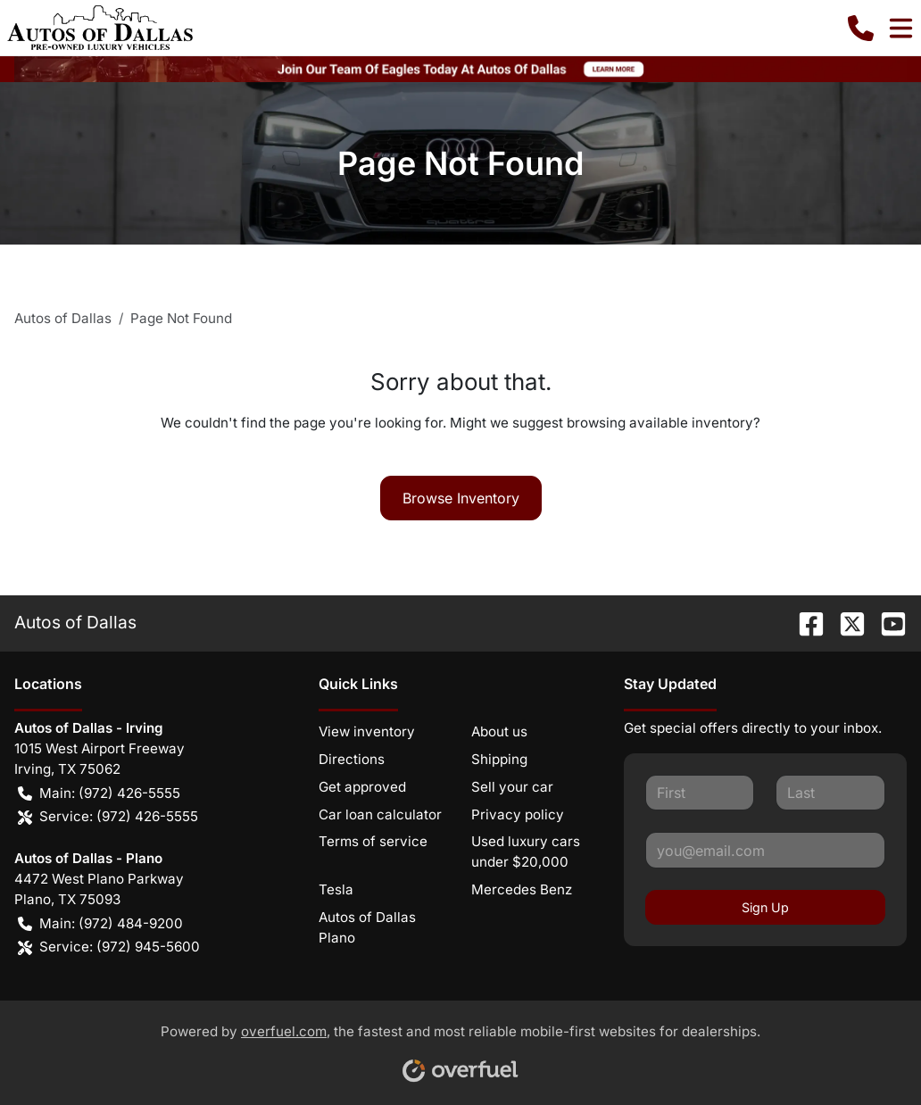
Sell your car (512, 786)
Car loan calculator (380, 814)
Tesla (336, 889)
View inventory (367, 731)
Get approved (362, 786)
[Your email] (765, 850)
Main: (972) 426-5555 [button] (99, 794)
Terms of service (373, 841)
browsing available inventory (660, 422)
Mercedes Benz (521, 889)
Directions (352, 759)
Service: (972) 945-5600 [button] (109, 947)
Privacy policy (517, 814)
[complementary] (867, 1051)
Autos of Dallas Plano (367, 927)
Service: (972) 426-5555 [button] (108, 817)
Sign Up (765, 907)
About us (499, 731)
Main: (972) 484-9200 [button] (100, 924)
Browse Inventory (460, 498)
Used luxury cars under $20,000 (525, 851)
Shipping (499, 759)
